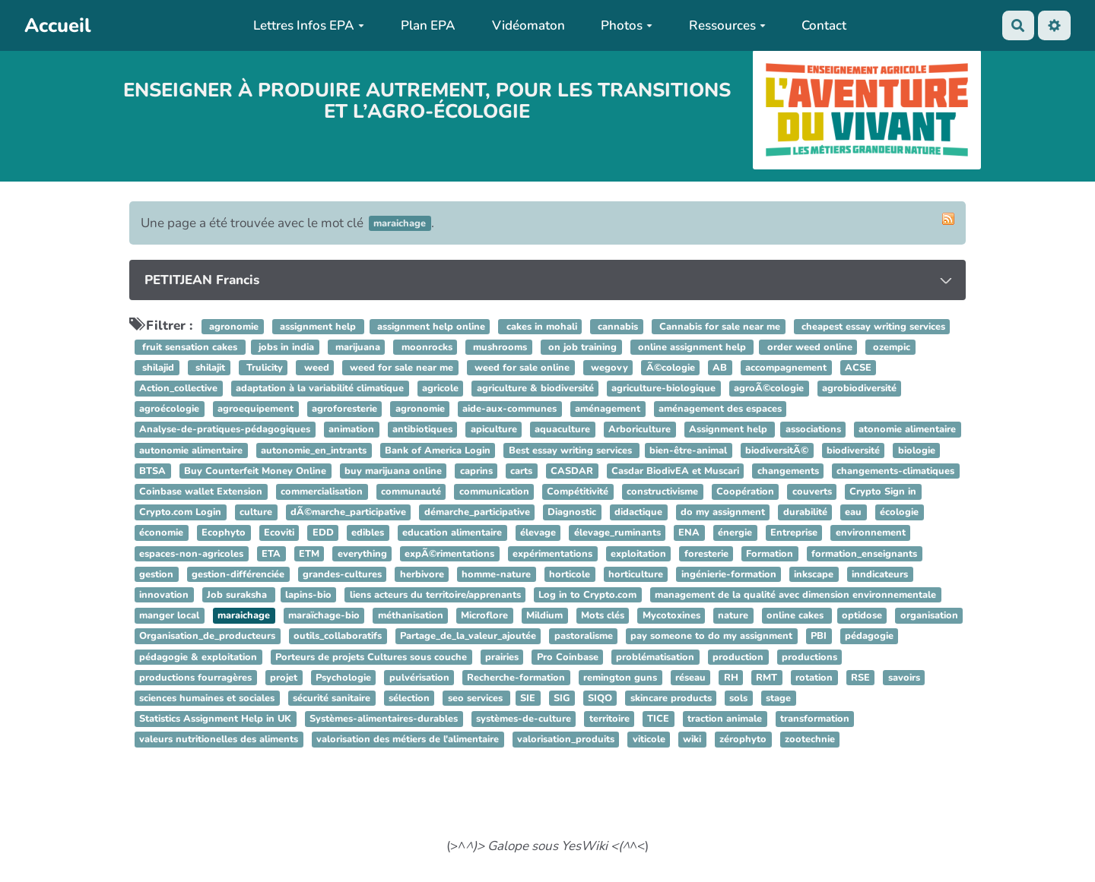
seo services (477, 698)
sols (738, 698)
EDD (323, 533)
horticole (569, 574)
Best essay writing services (572, 450)
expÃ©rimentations (449, 554)
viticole (649, 740)
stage (778, 698)
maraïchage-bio (324, 615)
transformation (814, 719)
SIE (527, 698)
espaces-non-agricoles (191, 554)
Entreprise (793, 533)
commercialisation (322, 491)
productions (809, 657)
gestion (156, 574)
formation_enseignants (864, 554)
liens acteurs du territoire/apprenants (435, 595)
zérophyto (742, 740)
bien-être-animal (688, 450)
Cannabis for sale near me (718, 327)
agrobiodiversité (859, 388)
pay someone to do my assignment (711, 636)
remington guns (620, 677)
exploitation (638, 554)
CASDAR (572, 471)
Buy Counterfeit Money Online (255, 471)
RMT (766, 677)
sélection (409, 698)
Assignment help (729, 430)
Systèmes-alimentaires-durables (383, 719)
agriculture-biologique (663, 388)
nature (733, 615)
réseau (690, 677)
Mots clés (602, 615)
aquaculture (562, 430)
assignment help (318, 327)
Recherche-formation (516, 677)
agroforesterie (344, 409)
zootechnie (810, 740)
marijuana (356, 347)
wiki (692, 740)
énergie (735, 533)
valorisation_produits (565, 740)
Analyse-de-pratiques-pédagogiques (224, 430)
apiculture (494, 430)
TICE (658, 719)
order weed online (808, 347)
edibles (367, 533)
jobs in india (285, 347)
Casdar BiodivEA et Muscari (675, 471)
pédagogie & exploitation (198, 657)
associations (813, 430)
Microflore (484, 615)
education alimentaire (452, 533)
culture (256, 512)
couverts (812, 491)
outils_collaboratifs (338, 636)
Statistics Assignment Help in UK (215, 719)
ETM (309, 554)
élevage (538, 533)
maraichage (243, 615)
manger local (169, 615)
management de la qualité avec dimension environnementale (795, 595)
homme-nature (496, 574)
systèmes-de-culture (523, 719)
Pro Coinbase (567, 657)
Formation (769, 554)
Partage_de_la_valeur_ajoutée (468, 636)
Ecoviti (279, 533)
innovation (164, 595)
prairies (502, 657)
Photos (626, 25)
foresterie (706, 554)
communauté (411, 491)
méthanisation (410, 615)
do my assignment (723, 512)
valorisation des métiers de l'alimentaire (407, 740)
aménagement (607, 409)
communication (494, 491)
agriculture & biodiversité (535, 388)
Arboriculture (639, 430)
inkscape (813, 574)
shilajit (208, 368)
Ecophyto (224, 533)
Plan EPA (428, 25)
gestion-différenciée (238, 574)
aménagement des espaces (720, 409)
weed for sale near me (400, 368)
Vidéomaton (528, 25)
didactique (638, 512)
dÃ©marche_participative (348, 512)
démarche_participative (477, 512)
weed (315, 368)
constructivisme (662, 491)
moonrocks (425, 347)
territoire (609, 719)
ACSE (858, 368)
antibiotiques (422, 430)
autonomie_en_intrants (314, 450)
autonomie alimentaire (191, 450)
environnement (871, 533)
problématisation (655, 657)
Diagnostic (572, 512)
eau (853, 512)
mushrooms (498, 347)
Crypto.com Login (180, 512)
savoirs (904, 677)
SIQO (600, 698)
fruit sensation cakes (189, 347)
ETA (271, 554)
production (738, 657)
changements (788, 471)
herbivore (422, 574)
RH (731, 677)
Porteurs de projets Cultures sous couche (371, 657)
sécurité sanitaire (331, 698)
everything (362, 554)
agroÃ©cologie (769, 388)
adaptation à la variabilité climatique (320, 388)
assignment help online (429, 327)
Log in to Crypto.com (587, 595)
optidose (862, 615)
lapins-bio (308, 595)
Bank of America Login (437, 450)
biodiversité (853, 450)
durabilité (805, 512)
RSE (860, 677)
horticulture (635, 574)
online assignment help (692, 347)
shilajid (156, 368)
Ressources (727, 25)
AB (720, 368)
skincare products (671, 698)
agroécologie (169, 409)
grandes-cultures (342, 574)
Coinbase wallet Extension (200, 491)
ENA (689, 533)
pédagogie (869, 636)
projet (283, 677)
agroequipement (255, 409)
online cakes (796, 615)
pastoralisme (583, 636)
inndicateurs (880, 574)
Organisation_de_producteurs (207, 636)
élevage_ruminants (617, 533)
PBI (819, 636)
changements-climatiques (895, 471)
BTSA (152, 471)
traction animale (724, 719)
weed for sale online (520, 368)
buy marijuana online (393, 471)
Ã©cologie (670, 368)
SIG (562, 698)
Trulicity (263, 368)
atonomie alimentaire (907, 430)
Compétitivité (577, 491)
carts (521, 471)
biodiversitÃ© (776, 450)
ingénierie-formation (728, 574)
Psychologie (343, 677)
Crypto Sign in (882, 491)
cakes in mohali (540, 327)
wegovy (608, 368)
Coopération (745, 491)
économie (161, 533)
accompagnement (786, 368)
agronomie (232, 327)
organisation (929, 615)
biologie (916, 450)
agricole (440, 388)
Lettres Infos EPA (308, 25)
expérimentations (552, 554)
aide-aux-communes (509, 409)
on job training (581, 347)
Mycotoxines (671, 615)
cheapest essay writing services (871, 327)
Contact (823, 25)
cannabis (616, 327)
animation (351, 430)
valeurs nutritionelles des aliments (218, 740)
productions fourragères (195, 677)
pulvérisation (419, 677)
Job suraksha (238, 595)
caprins (476, 471)
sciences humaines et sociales (207, 698)
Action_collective (178, 388)
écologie (899, 512)
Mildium (544, 615)
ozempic (890, 347)
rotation (814, 677)
